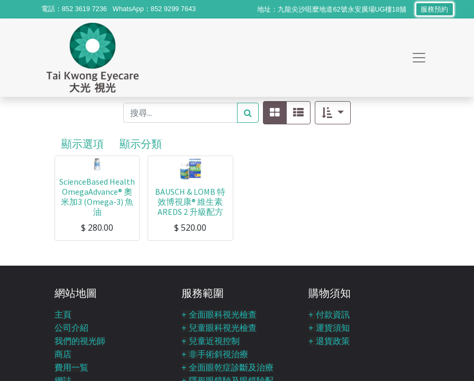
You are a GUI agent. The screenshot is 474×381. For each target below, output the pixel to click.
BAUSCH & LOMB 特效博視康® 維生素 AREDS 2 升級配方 (190, 201)
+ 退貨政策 (329, 341)
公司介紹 (71, 327)
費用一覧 (71, 367)
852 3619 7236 (84, 9)
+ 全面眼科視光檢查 (219, 314)
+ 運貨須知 (329, 327)
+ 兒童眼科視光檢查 (219, 327)
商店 (62, 354)
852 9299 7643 (173, 9)
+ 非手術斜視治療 (214, 354)
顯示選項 (82, 143)
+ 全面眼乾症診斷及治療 (227, 367)
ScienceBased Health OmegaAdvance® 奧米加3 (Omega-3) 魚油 (97, 196)
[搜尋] (248, 113)
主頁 (62, 314)
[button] (332, 112)
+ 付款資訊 (329, 314)
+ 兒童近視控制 (210, 341)
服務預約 (434, 9)
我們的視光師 (79, 341)
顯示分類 (141, 143)
